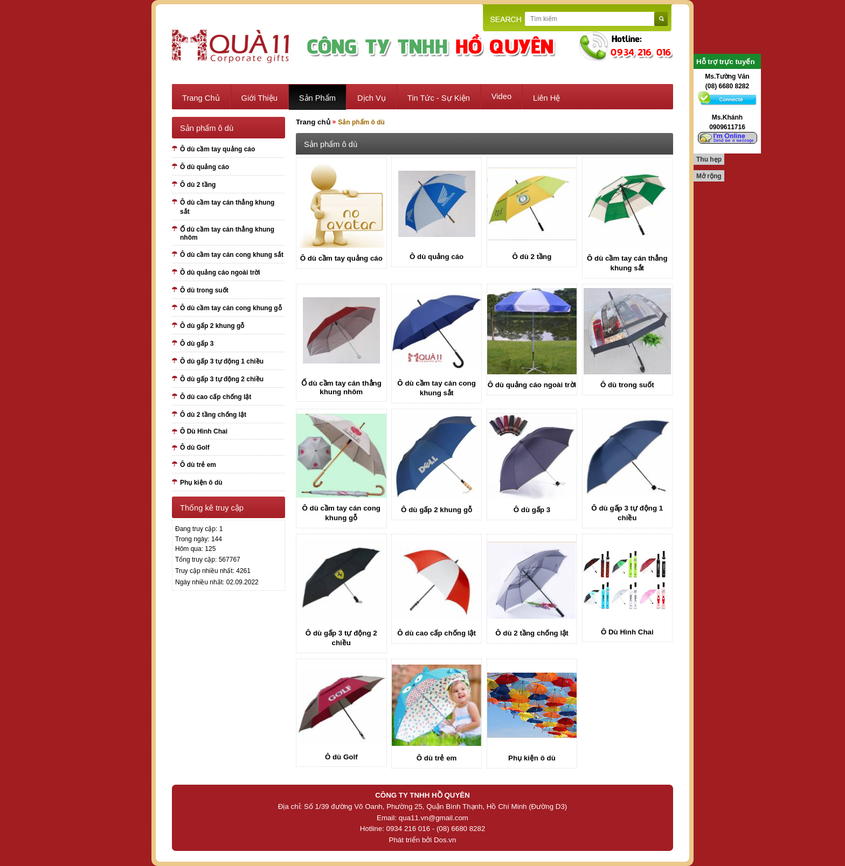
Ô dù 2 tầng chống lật (213, 414)
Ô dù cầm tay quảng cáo (217, 149)
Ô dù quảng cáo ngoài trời (220, 272)
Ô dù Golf (195, 447)
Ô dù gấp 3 (196, 343)
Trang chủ (201, 98)
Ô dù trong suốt (204, 290)
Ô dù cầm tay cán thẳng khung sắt (227, 207)
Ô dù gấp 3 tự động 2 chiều (222, 379)
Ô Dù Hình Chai (203, 431)
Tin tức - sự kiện (438, 98)
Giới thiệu (259, 98)
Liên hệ (546, 98)
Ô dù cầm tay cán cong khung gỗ (231, 308)
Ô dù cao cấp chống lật (215, 397)
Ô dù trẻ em (198, 465)
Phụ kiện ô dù (201, 482)
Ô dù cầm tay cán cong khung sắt (231, 255)
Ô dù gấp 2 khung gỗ (212, 326)
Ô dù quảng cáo (204, 167)
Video (501, 96)
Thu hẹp (709, 159)
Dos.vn (445, 840)
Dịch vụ (371, 98)
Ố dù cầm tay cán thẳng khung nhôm (227, 233)
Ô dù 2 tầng (198, 184)
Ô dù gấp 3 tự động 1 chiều (222, 361)
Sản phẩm (317, 98)
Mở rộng (709, 176)
